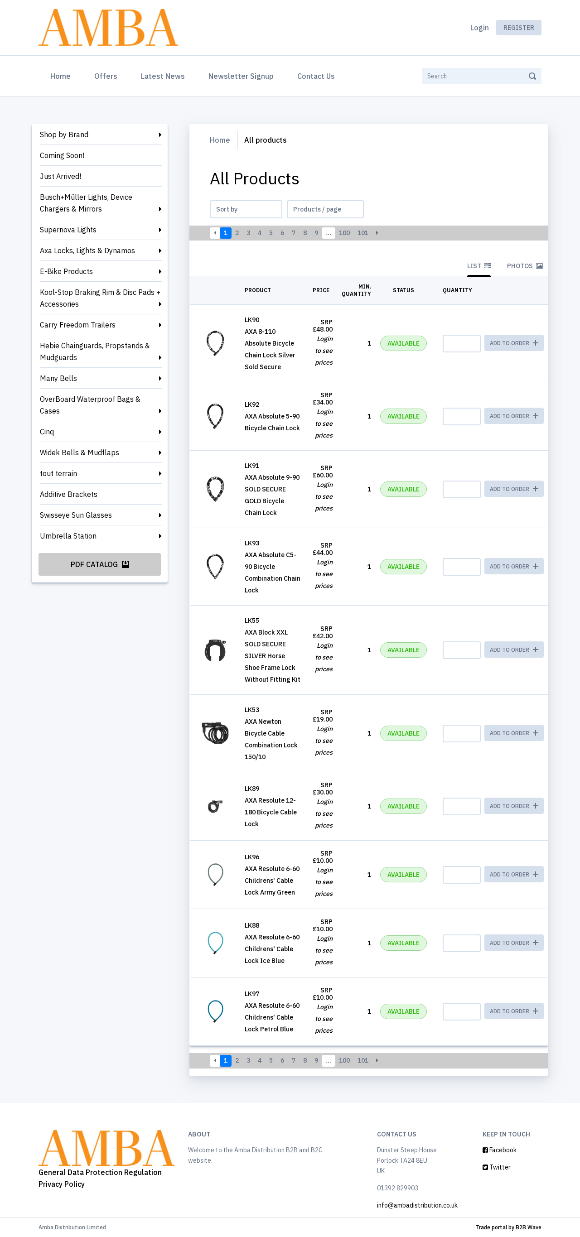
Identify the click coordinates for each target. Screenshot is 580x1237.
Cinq (47, 431)
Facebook (500, 1150)
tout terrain (58, 473)
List (479, 266)
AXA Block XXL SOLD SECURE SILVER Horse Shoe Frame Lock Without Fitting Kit (272, 655)
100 (344, 233)
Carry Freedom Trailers (78, 324)
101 (363, 233)
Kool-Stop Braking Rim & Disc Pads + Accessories (100, 298)
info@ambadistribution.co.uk (417, 1205)
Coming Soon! (62, 155)
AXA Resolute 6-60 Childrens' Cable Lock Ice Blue (272, 949)
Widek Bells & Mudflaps (79, 452)
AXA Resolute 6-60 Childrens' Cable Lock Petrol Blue (272, 1017)
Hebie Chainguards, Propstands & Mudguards (95, 351)
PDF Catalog (100, 564)
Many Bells (58, 378)
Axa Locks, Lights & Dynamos (87, 250)
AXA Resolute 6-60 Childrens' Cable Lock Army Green (272, 880)
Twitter (497, 1167)
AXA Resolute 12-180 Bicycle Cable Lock (271, 812)
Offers (105, 76)
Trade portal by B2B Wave (508, 1227)
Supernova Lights (68, 229)
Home (62, 75)
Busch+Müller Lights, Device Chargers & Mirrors (86, 203)
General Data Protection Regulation (100, 1172)
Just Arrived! (60, 176)
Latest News (163, 76)
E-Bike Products (66, 271)
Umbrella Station (68, 535)
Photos (525, 266)
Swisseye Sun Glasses (76, 515)
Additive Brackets (68, 494)
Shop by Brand (64, 134)
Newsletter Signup (241, 76)
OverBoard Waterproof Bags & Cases (90, 405)
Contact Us (316, 76)
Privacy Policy (62, 1184)
